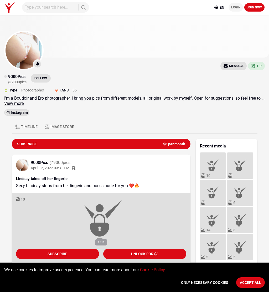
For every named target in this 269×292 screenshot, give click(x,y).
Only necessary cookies (204, 282)
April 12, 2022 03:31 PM (50, 168)
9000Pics (40, 162)
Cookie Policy (152, 269)
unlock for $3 (144, 254)
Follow (40, 78)
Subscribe (57, 254)
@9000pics (60, 162)
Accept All (250, 282)
